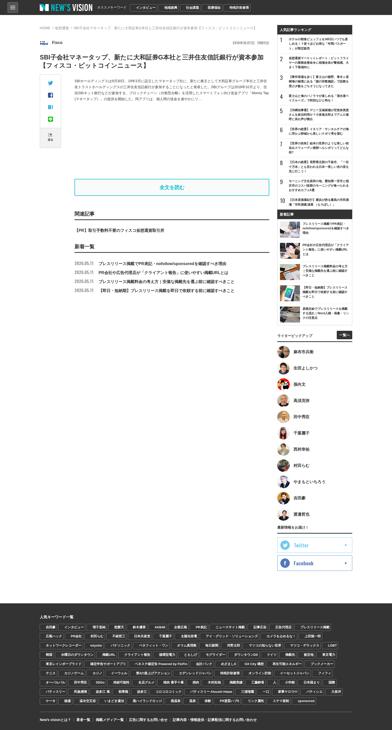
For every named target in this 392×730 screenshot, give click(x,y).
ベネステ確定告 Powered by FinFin (161, 664)
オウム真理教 (186, 646)
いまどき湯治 (114, 701)
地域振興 (170, 7)
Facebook (304, 563)
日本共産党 (142, 636)
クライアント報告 (137, 655)
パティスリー (55, 692)
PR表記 (201, 627)
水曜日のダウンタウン (77, 655)
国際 (331, 683)
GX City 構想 (254, 664)
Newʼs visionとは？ (55, 720)
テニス (51, 673)
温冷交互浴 (88, 701)
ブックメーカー (321, 664)
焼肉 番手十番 (173, 683)
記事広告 (260, 627)
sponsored (306, 701)
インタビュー (146, 7)
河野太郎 (233, 646)
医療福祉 (214, 7)
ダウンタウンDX (246, 655)
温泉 (192, 701)
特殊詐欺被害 (239, 7)
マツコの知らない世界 (265, 646)
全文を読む (172, 187)
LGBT (332, 646)
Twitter (301, 545)
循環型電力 (167, 655)
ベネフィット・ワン (153, 646)
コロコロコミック (169, 692)
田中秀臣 (80, 683)
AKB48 (159, 627)
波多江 (142, 692)
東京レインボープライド (64, 664)
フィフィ (324, 673)
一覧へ (344, 335)
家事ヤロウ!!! (288, 692)
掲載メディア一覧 (110, 720)
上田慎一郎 (312, 636)
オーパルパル (55, 683)
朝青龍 (123, 692)
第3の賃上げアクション (153, 673)
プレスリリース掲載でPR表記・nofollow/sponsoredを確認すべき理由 (150, 264)
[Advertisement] (172, 140)
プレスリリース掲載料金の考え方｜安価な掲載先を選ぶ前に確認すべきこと (154, 282)
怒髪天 (119, 627)
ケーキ (51, 701)
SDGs (100, 683)
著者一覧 (83, 720)
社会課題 (192, 7)
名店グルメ (146, 683)
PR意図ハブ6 (229, 701)
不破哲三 (118, 636)
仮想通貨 (62, 28)
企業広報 (180, 627)
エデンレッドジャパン (195, 673)
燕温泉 (175, 701)
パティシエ (314, 692)
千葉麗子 (165, 636)
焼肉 (195, 683)
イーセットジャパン (294, 673)
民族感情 (80, 692)
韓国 (49, 655)
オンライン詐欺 (259, 673)
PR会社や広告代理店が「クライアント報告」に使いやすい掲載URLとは (151, 273)
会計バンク (204, 664)
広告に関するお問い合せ (148, 720)
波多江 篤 (103, 692)
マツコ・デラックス (304, 646)
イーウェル (119, 673)
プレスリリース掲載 (315, 627)
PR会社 (76, 636)
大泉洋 (336, 692)
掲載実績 (236, 683)
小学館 (290, 683)
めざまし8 (228, 664)
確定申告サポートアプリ (108, 664)
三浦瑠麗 (247, 692)
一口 (266, 692)
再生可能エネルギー (287, 664)
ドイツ (271, 655)
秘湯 (67, 701)
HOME (45, 28)
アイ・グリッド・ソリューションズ (232, 636)
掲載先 (290, 655)
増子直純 (99, 627)
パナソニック (120, 646)
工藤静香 (257, 683)
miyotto (96, 646)
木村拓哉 (214, 683)
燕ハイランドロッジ (147, 701)
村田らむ (97, 636)
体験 (207, 701)
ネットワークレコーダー (64, 646)
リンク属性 (256, 701)
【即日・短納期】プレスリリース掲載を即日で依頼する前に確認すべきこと (154, 291)
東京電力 (328, 655)
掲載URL (109, 655)
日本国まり (312, 683)
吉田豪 (51, 627)
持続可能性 (121, 683)
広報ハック (54, 636)
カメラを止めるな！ (281, 636)
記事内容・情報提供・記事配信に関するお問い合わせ (214, 720)
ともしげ (190, 655)
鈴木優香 (139, 627)
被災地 (309, 655)
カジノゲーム (74, 673)
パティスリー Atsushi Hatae (211, 692)
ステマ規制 (281, 701)
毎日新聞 (211, 646)
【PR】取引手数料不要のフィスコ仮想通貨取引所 (119, 230)
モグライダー (215, 655)
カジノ (97, 673)
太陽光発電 (189, 636)
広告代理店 (283, 627)
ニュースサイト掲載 (230, 627)
